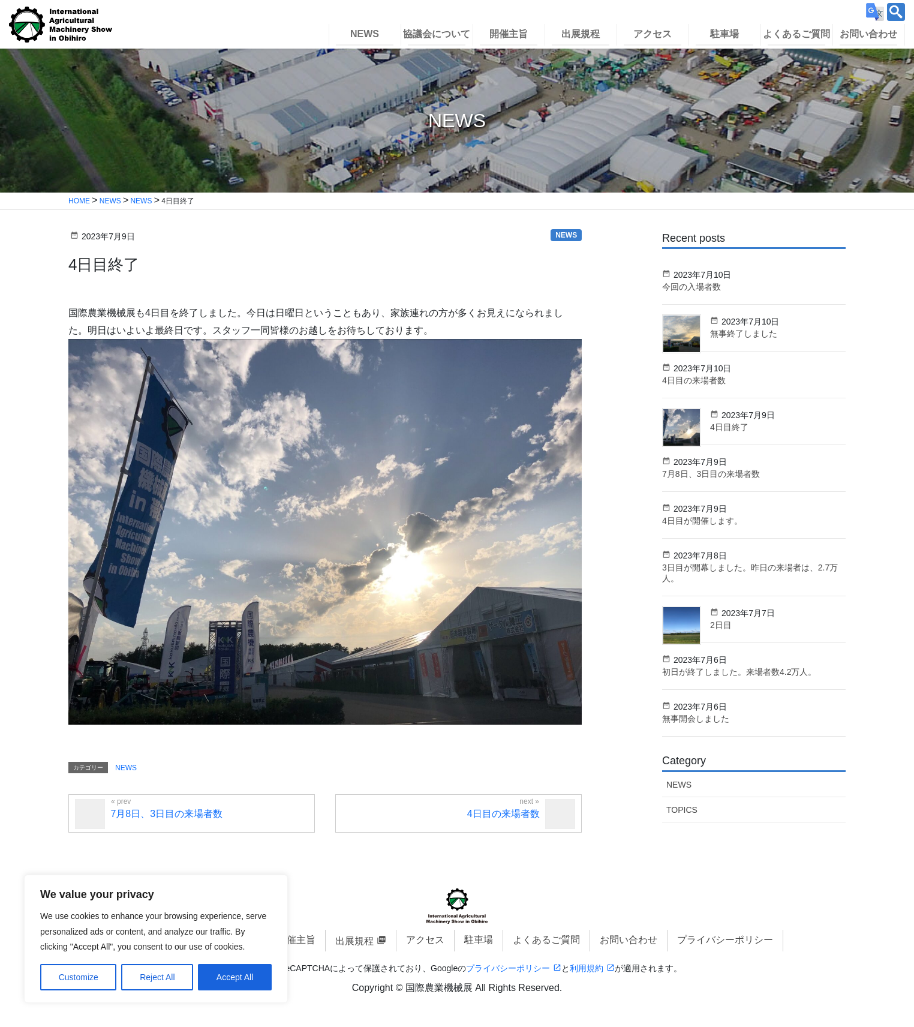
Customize (78, 977)
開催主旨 (296, 940)
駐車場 (478, 940)
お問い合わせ (628, 940)
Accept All (235, 977)
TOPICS (681, 810)
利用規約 (586, 968)
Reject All (157, 977)
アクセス (425, 940)
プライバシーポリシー (725, 940)
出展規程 (354, 941)
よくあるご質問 (546, 940)
